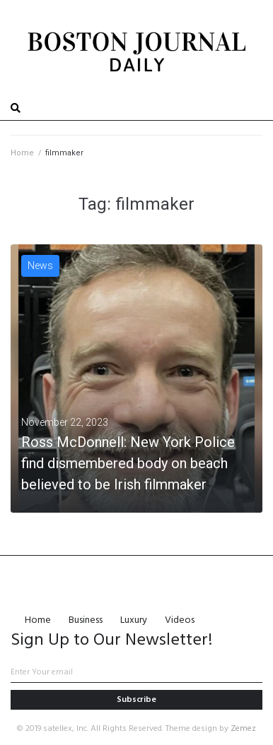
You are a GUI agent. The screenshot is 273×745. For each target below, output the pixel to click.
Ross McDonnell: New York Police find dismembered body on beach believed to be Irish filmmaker (128, 463)
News (40, 265)
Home (22, 152)
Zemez (243, 729)
